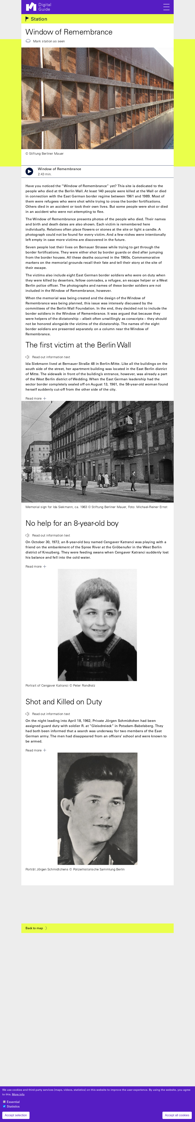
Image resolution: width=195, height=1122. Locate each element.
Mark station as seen (49, 41)
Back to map (34, 928)
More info (18, 1094)
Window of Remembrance (59, 172)
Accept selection (16, 1115)
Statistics (13, 1106)
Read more (34, 398)
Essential (13, 1102)
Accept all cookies (177, 1115)
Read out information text (51, 357)
